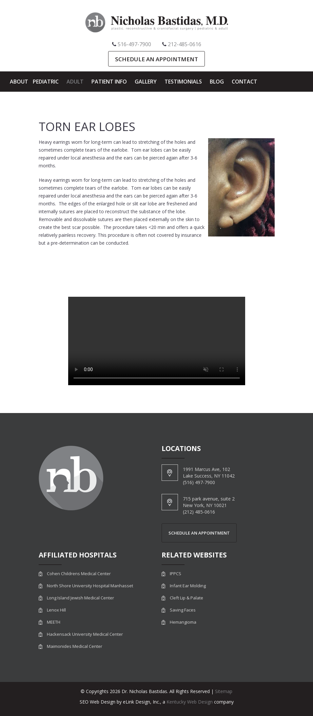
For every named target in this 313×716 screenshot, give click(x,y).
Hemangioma (183, 622)
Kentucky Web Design (189, 702)
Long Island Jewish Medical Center (80, 598)
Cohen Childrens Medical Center (79, 573)
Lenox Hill (56, 610)
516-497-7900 (134, 44)
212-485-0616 (184, 44)
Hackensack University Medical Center (85, 634)
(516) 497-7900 (199, 482)
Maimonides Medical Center (74, 646)
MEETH (53, 622)
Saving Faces (183, 610)
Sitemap (223, 691)
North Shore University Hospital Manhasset (90, 586)
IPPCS (175, 573)
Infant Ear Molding (188, 586)
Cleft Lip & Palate (186, 598)
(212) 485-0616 (199, 512)
